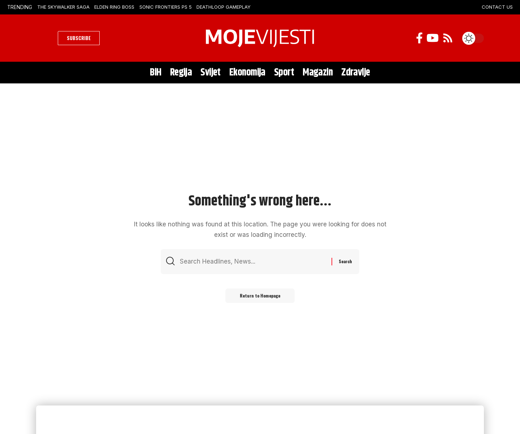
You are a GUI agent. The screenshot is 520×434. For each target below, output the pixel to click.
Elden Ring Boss (114, 7)
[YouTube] (433, 38)
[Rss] (448, 38)
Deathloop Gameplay (223, 7)
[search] (45, 38)
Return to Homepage (260, 295)
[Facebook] (419, 38)
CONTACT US (497, 7)
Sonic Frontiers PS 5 (165, 7)
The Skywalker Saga (63, 7)
